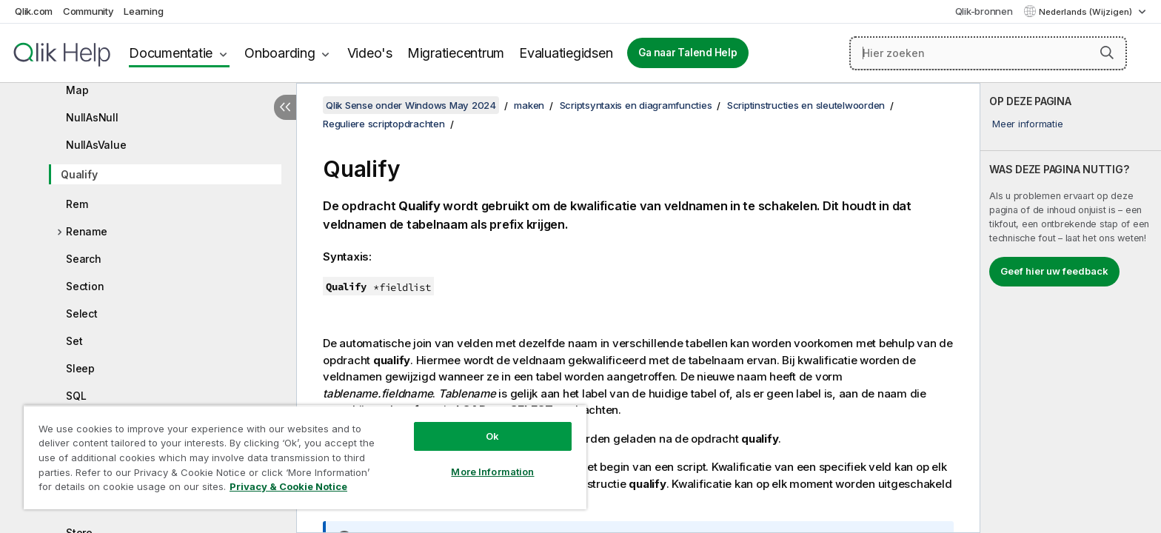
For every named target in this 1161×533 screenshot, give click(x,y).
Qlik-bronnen (984, 11)
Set (74, 341)
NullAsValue (96, 144)
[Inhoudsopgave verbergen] (285, 107)
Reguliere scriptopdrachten (384, 124)
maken (529, 105)
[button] (1107, 52)
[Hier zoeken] (988, 53)
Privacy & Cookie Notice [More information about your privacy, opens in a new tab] (288, 486)
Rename (86, 231)
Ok (492, 436)
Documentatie (171, 53)
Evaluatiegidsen (565, 53)
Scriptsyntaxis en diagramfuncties (636, 105)
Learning (143, 11)
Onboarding (279, 53)
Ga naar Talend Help (687, 52)
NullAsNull (92, 117)
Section (85, 286)
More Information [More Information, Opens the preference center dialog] (492, 471)
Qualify (79, 174)
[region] (305, 457)
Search (83, 258)
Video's (369, 53)
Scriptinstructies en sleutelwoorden (806, 105)
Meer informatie (1027, 124)
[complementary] (1070, 308)
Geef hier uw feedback (1054, 271)
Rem (76, 204)
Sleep (80, 368)
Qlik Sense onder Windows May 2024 (411, 105)
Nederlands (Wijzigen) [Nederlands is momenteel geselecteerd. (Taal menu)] (1086, 12)
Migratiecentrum (455, 53)
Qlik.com (34, 11)
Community (88, 11)
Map (77, 90)
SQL (76, 395)
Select (82, 313)
